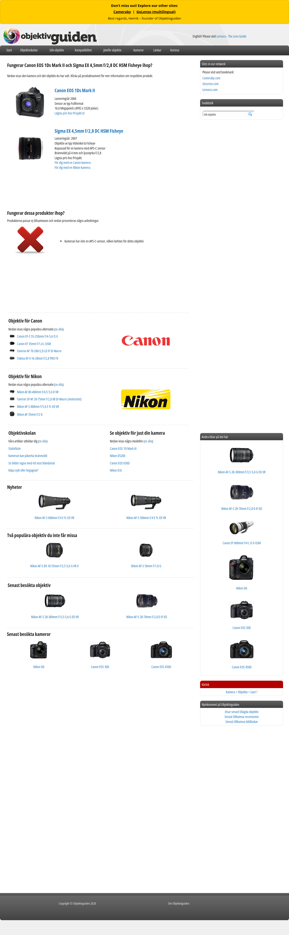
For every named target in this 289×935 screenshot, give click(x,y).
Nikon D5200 (117, 455)
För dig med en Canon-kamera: (73, 162)
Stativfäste (14, 448)
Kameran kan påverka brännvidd (27, 455)
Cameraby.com (211, 78)
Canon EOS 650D (120, 463)
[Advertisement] (97, 189)
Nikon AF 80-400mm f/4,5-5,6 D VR (38, 392)
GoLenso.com (210, 83)
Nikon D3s (116, 470)
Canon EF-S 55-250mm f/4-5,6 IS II (37, 336)
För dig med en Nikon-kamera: (73, 167)
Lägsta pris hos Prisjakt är (70, 113)
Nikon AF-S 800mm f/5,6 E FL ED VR (38, 406)
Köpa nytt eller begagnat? (23, 470)
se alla (58, 329)
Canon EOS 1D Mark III (123, 448)
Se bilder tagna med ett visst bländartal (31, 463)
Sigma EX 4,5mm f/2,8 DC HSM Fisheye (89, 131)
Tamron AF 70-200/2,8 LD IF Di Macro (39, 350)
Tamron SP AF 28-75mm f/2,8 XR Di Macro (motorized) (49, 399)
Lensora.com (210, 89)
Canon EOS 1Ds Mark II (75, 90)
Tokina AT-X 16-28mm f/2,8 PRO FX (37, 358)
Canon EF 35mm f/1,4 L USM (34, 343)
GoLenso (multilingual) (156, 11)
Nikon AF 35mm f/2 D (29, 414)
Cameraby (122, 11)
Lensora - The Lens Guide (231, 36)
